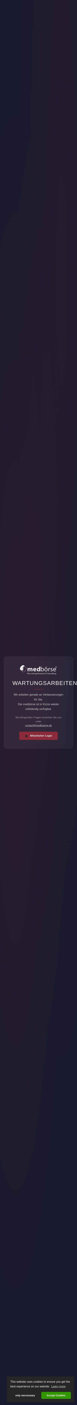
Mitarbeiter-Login (38, 735)
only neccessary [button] (25, 1395)
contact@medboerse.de (38, 725)
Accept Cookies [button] (56, 1395)
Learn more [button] (58, 1386)
